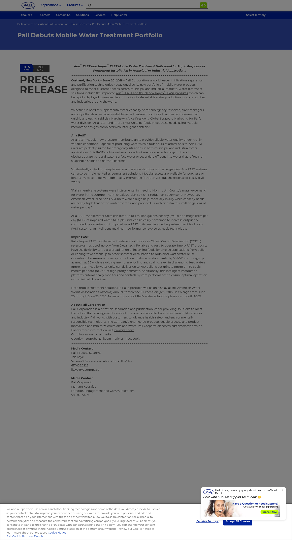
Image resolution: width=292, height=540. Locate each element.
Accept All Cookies (238, 521)
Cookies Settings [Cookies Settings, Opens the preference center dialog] (207, 521)
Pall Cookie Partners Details (24, 536)
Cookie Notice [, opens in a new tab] (57, 532)
